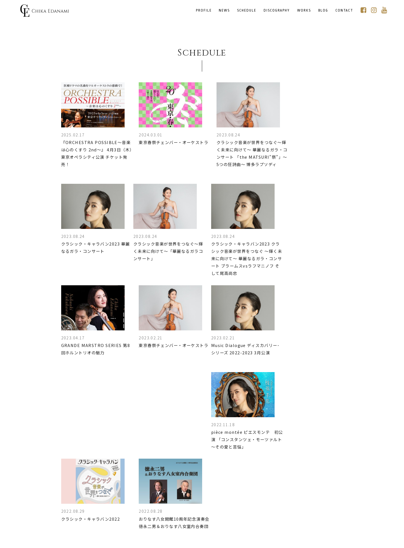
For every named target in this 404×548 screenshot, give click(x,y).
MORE (202, 484)
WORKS (305, 10)
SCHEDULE (247, 10)
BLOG (324, 10)
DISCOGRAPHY (277, 10)
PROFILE (204, 10)
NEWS (224, 10)
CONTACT (345, 10)
